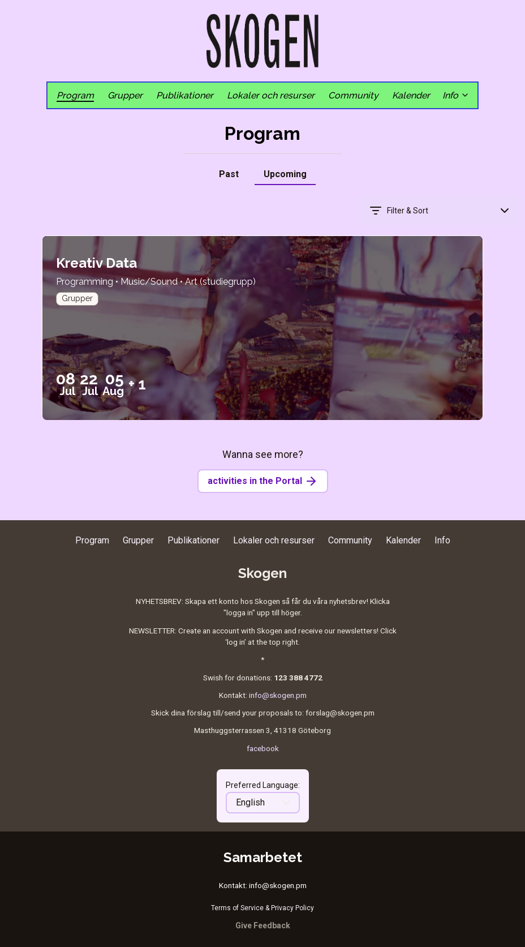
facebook (263, 748)
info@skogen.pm (278, 695)
